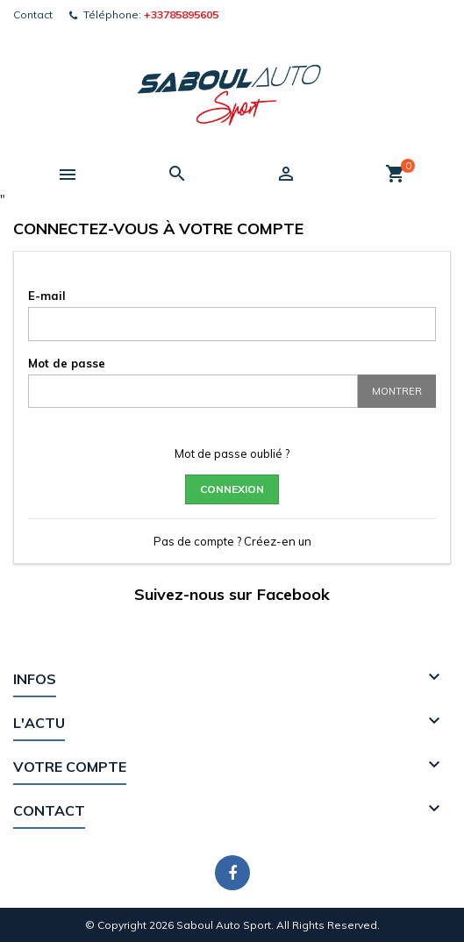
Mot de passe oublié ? (232, 453)
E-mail (47, 296)
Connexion (232, 489)
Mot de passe (66, 363)
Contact (33, 14)
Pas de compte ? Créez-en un (232, 541)
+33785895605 (181, 14)
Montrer (397, 391)
